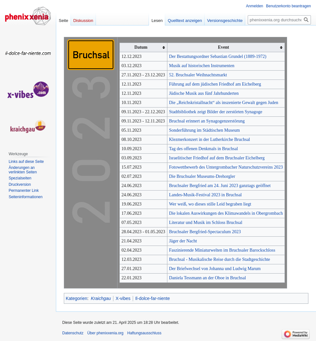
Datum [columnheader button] (140, 47)
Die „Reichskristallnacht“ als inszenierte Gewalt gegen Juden (223, 102)
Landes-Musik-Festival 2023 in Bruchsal (205, 194)
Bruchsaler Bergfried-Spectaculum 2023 (205, 231)
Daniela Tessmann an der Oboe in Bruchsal (207, 277)
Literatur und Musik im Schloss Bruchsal (205, 222)
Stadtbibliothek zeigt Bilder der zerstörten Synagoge (215, 111)
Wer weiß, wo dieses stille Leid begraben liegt (210, 204)
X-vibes (123, 298)
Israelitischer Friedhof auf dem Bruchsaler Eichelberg (217, 158)
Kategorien (76, 298)
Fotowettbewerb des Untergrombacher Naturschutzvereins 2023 (226, 167)
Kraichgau (101, 298)
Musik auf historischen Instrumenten (201, 65)
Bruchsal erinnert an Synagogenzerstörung (207, 121)
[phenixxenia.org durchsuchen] (279, 19)
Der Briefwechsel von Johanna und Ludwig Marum (214, 268)
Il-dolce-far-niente (152, 298)
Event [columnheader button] (223, 47)
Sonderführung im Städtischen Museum (204, 130)
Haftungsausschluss (144, 333)
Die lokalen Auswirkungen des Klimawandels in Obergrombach (226, 213)
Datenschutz (73, 333)
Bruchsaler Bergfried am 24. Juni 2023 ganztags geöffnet (220, 185)
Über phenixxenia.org (105, 333)
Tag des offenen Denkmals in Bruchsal (203, 148)
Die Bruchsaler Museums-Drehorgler (202, 176)
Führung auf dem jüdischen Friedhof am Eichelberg (215, 84)
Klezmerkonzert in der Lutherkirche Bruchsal (209, 139)
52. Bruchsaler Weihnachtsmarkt (198, 75)
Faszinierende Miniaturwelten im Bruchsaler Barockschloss (222, 250)
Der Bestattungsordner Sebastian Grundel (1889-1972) (217, 56)
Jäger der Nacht (183, 241)
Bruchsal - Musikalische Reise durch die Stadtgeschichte (219, 259)
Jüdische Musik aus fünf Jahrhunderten (204, 93)
